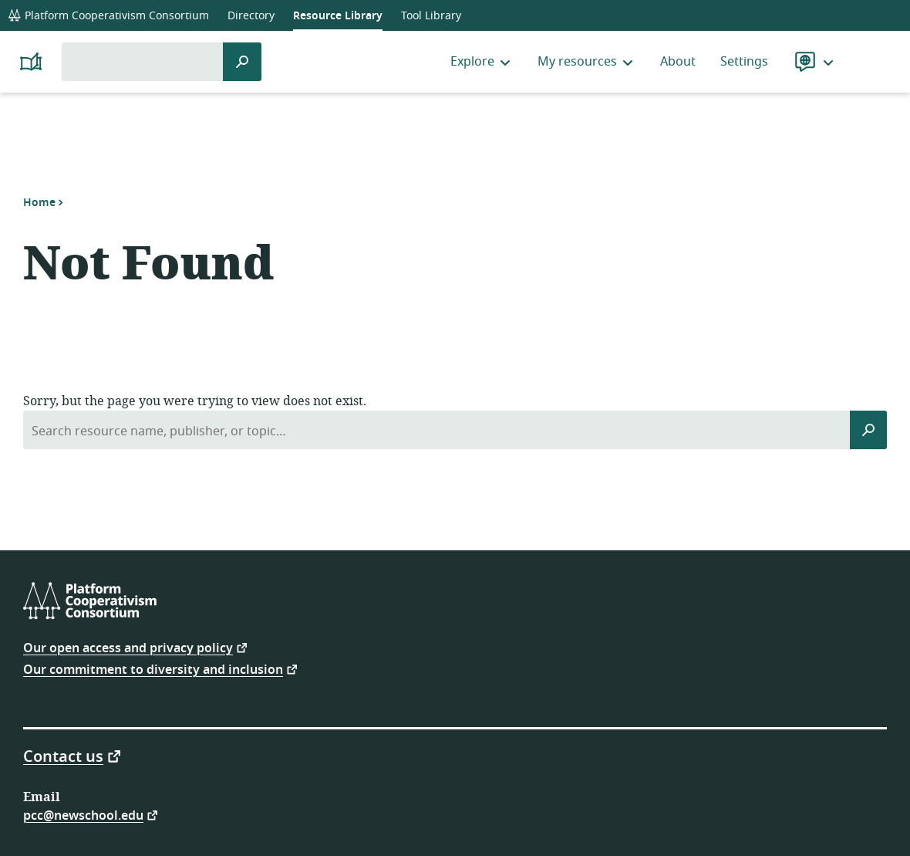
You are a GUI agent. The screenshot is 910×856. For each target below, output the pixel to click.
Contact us (63, 755)
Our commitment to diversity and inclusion (153, 668)
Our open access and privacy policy (128, 647)
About (678, 61)
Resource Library (338, 16)
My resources (586, 61)
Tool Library (431, 16)
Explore (481, 61)
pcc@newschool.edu (83, 814)
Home (39, 202)
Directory (251, 16)
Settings (744, 61)
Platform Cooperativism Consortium (108, 16)
